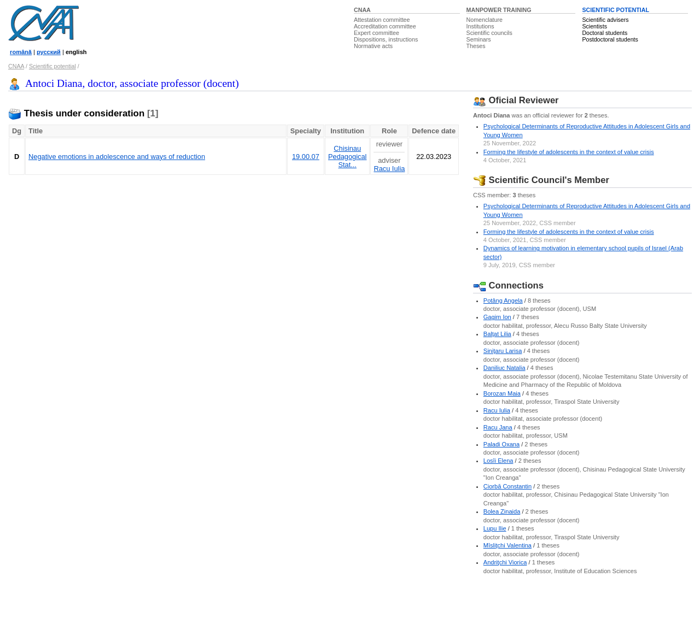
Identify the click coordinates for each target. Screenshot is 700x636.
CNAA (362, 10)
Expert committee (376, 33)
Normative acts (373, 46)
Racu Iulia (389, 168)
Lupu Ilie (494, 528)
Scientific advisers (605, 19)
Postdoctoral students (610, 39)
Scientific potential (52, 66)
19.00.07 (305, 156)
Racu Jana (497, 427)
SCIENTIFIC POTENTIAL (615, 10)
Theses (476, 46)
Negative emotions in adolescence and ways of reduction (116, 156)
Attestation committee (382, 19)
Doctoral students (604, 33)
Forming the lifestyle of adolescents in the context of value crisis (568, 152)
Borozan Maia (502, 393)
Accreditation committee (385, 26)
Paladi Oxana (501, 444)
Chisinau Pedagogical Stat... (347, 156)
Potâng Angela (503, 300)
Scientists (594, 26)
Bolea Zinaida (502, 511)
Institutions (480, 26)
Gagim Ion (497, 317)
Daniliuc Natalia (504, 367)
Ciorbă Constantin (507, 486)
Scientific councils (489, 33)
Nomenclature (484, 19)
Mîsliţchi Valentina (507, 545)
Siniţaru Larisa (502, 351)
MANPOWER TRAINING (499, 10)
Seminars (478, 39)
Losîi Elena (498, 460)
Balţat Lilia (497, 334)
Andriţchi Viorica (505, 562)
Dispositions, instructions (386, 39)
